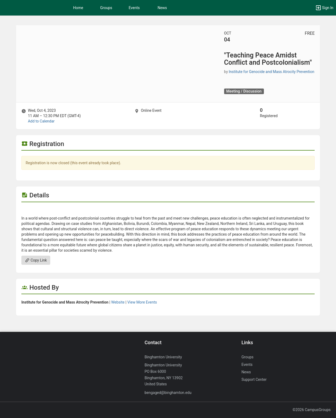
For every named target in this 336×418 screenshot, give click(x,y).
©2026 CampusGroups (311, 410)
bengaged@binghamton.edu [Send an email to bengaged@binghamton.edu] (168, 392)
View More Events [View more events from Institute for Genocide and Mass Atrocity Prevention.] (142, 302)
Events (134, 8)
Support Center (254, 379)
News (162, 8)
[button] (324, 8)
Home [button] (78, 8)
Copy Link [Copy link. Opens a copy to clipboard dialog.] (36, 260)
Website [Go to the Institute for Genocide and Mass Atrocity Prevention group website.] (117, 302)
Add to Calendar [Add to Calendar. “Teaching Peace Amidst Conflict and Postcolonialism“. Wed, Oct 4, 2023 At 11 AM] (41, 121)
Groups (106, 8)
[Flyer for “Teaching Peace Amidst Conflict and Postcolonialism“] (168, 210)
